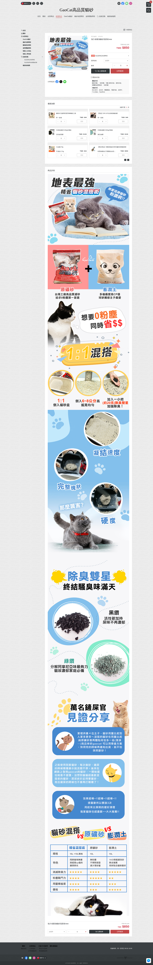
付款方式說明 (43, 946)
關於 (23, 946)
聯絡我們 (23, 948)
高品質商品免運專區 (29, 59)
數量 (92, 65)
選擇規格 (94, 60)
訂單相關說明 (32, 951)
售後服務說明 (43, 951)
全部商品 (32, 946)
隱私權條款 (54, 946)
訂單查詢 (32, 948)
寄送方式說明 (43, 948)
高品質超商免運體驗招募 (30, 62)
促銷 (93, 56)
